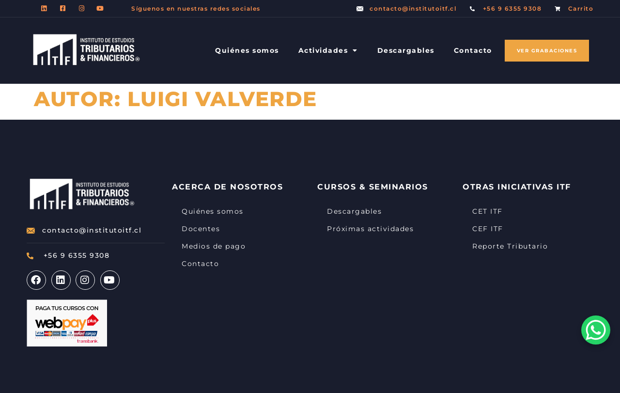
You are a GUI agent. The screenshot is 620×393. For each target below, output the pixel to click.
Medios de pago (214, 246)
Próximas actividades (370, 228)
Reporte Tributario (510, 246)
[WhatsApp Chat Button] (595, 330)
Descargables (405, 50)
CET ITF (487, 211)
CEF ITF (487, 228)
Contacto (473, 50)
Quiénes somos (247, 50)
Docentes (201, 228)
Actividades (328, 50)
